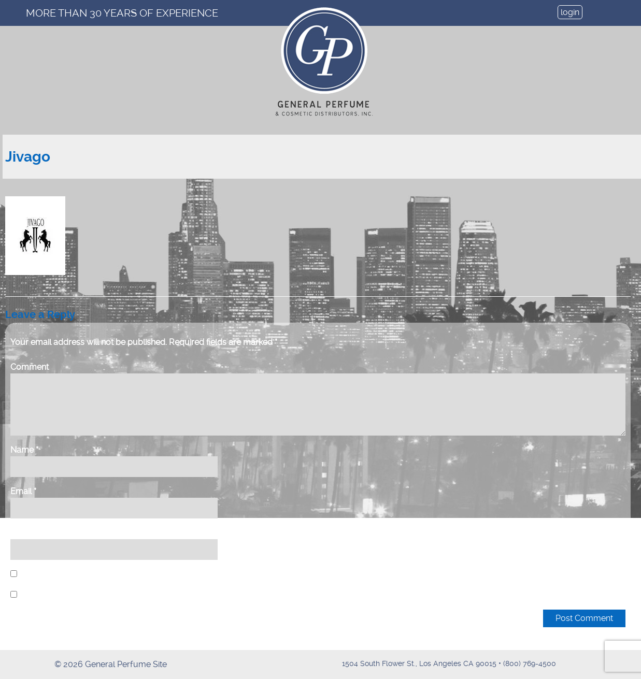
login (570, 12)
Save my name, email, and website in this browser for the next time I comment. (166, 574)
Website (26, 533)
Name (24, 450)
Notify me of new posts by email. (82, 595)
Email (23, 491)
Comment (29, 367)
